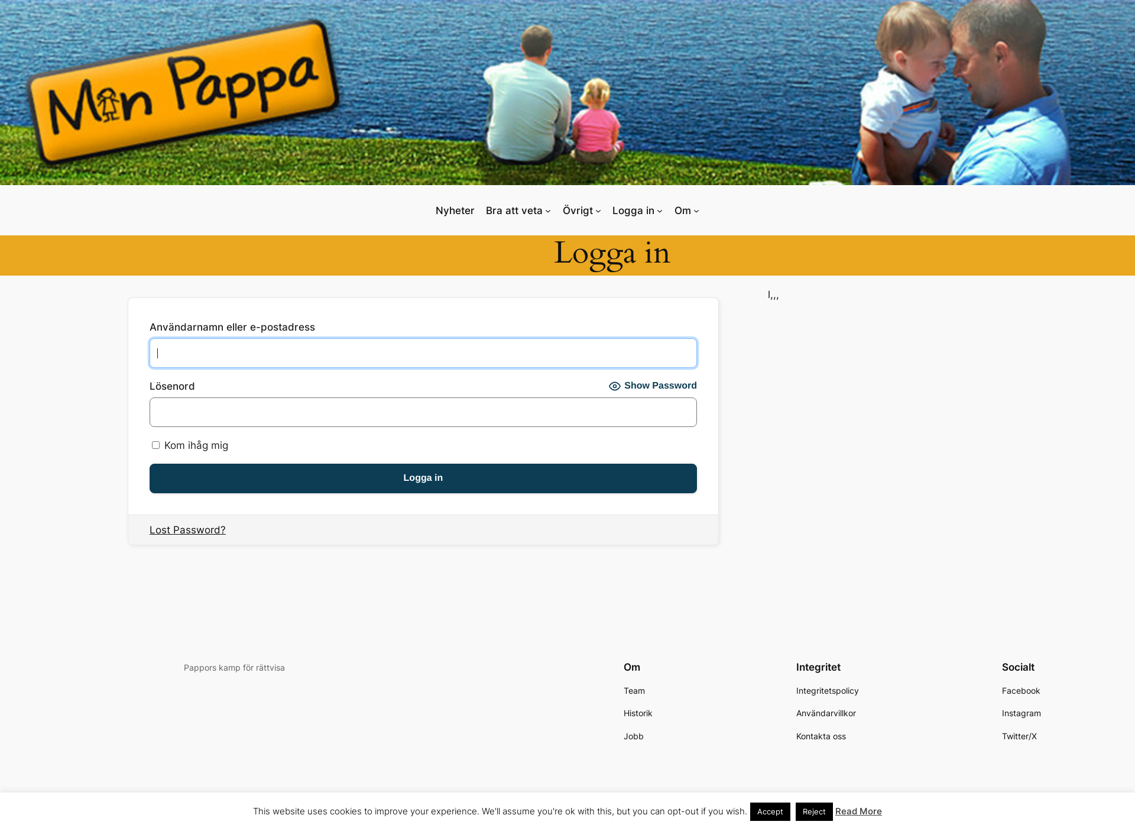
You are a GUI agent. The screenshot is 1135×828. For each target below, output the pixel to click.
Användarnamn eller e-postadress (232, 327)
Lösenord (172, 386)
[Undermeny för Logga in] (660, 210)
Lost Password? (188, 530)
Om (682, 210)
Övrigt (578, 210)
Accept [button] (770, 811)
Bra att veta (514, 210)
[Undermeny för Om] (696, 210)
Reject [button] (814, 811)
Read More (858, 811)
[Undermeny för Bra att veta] (548, 210)
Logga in (633, 210)
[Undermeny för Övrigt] (598, 210)
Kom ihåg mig (190, 445)
